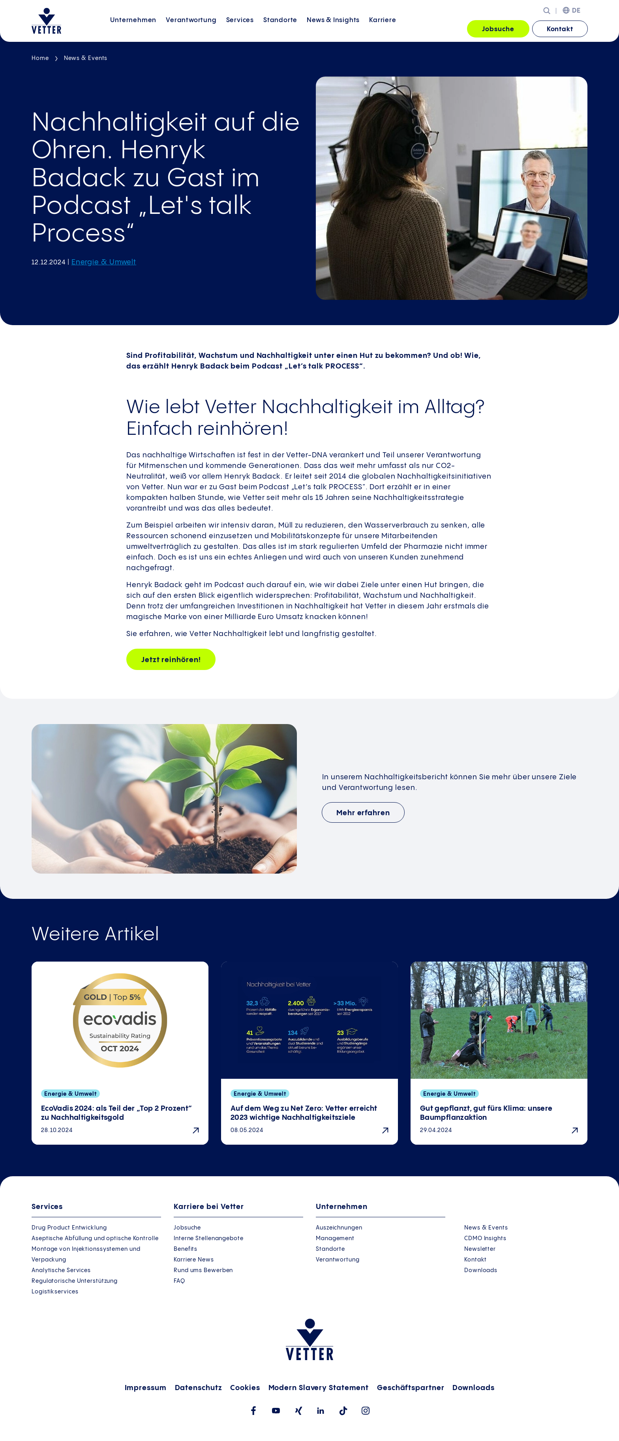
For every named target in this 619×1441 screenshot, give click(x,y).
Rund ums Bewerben (203, 1270)
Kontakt (560, 29)
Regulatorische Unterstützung (75, 1281)
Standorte (280, 28)
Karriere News (194, 1260)
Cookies (245, 1388)
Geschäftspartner (410, 1388)
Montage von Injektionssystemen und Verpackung (86, 1254)
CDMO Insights (485, 1238)
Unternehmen (133, 28)
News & (333, 28)
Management (335, 1238)
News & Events (86, 58)
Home (40, 58)
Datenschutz (198, 1388)
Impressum (146, 1388)
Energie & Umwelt (103, 262)
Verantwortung (191, 28)
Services (240, 28)
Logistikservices (55, 1292)
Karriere (382, 28)
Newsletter (480, 1249)
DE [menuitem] (576, 10)
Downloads (480, 1270)
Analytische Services (61, 1270)
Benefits (185, 1249)
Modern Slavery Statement (318, 1388)
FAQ (179, 1281)
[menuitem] (133, 29)
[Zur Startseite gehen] (46, 21)
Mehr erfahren (363, 813)
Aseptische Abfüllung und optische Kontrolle (95, 1238)
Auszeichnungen (339, 1228)
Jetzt (171, 660)
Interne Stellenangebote (209, 1238)
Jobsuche (498, 29)
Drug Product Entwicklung (69, 1228)
